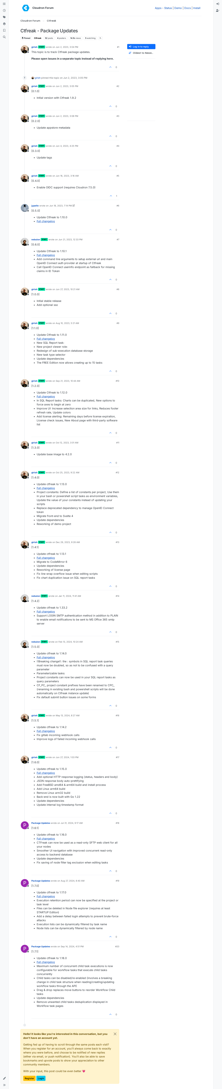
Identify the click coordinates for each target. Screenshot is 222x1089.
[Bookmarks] (4, 30)
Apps (158, 8)
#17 (117, 757)
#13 (117, 542)
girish (34, 47)
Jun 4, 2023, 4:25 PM (67, 146)
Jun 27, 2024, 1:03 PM (67, 757)
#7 (118, 239)
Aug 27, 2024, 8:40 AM (73, 880)
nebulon (35, 239)
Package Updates (40, 823)
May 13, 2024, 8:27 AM (68, 715)
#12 (117, 472)
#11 (117, 442)
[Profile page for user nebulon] (25, 242)
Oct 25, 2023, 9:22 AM (67, 472)
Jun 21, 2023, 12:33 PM (70, 239)
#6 (118, 205)
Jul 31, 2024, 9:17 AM (72, 823)
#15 (117, 641)
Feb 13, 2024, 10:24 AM (70, 641)
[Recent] (4, 10)
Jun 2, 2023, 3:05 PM (67, 86)
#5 (118, 175)
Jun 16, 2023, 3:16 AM (67, 175)
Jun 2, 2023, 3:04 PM (67, 47)
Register (29, 1078)
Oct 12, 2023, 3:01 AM (67, 442)
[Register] (218, 10)
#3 (118, 116)
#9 (118, 323)
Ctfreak (37, 38)
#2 (118, 86)
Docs (187, 8)
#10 (117, 381)
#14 (117, 596)
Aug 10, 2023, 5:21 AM (67, 323)
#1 (118, 47)
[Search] (4, 37)
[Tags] (4, 17)
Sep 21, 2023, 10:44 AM (68, 381)
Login (41, 1078)
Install (196, 8)
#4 (118, 146)
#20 (117, 946)
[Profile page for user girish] (25, 49)
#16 (117, 715)
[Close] (115, 1034)
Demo (178, 8)
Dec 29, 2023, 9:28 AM (68, 542)
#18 (117, 823)
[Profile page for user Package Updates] (25, 825)
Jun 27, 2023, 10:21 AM (68, 289)
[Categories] (4, 4)
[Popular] (4, 24)
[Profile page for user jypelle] (25, 208)
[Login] (218, 4)
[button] (4, 1078)
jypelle (35, 205)
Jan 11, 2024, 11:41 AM (69, 596)
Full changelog (46, 221)
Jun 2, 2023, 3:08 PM (67, 116)
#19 (117, 880)
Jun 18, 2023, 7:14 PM (60, 205)
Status (168, 8)
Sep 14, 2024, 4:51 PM (72, 946)
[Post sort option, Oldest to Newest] (141, 53)
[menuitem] (218, 4)
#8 (118, 289)
